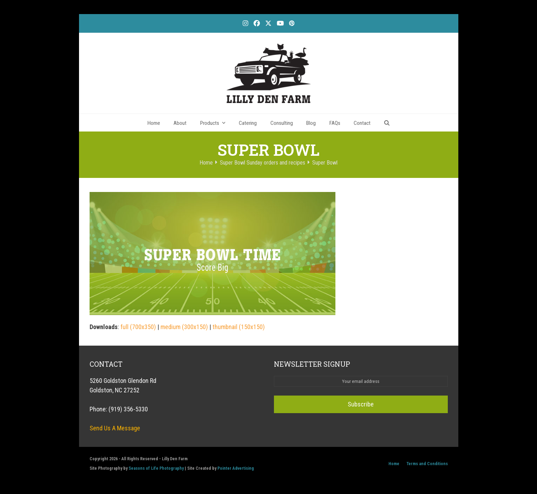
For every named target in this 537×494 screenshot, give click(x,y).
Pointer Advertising (235, 468)
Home (393, 463)
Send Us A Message (115, 428)
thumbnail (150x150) (238, 327)
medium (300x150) (184, 327)
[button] (387, 122)
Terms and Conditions (427, 463)
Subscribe (361, 404)
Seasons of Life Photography (156, 468)
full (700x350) (138, 327)
